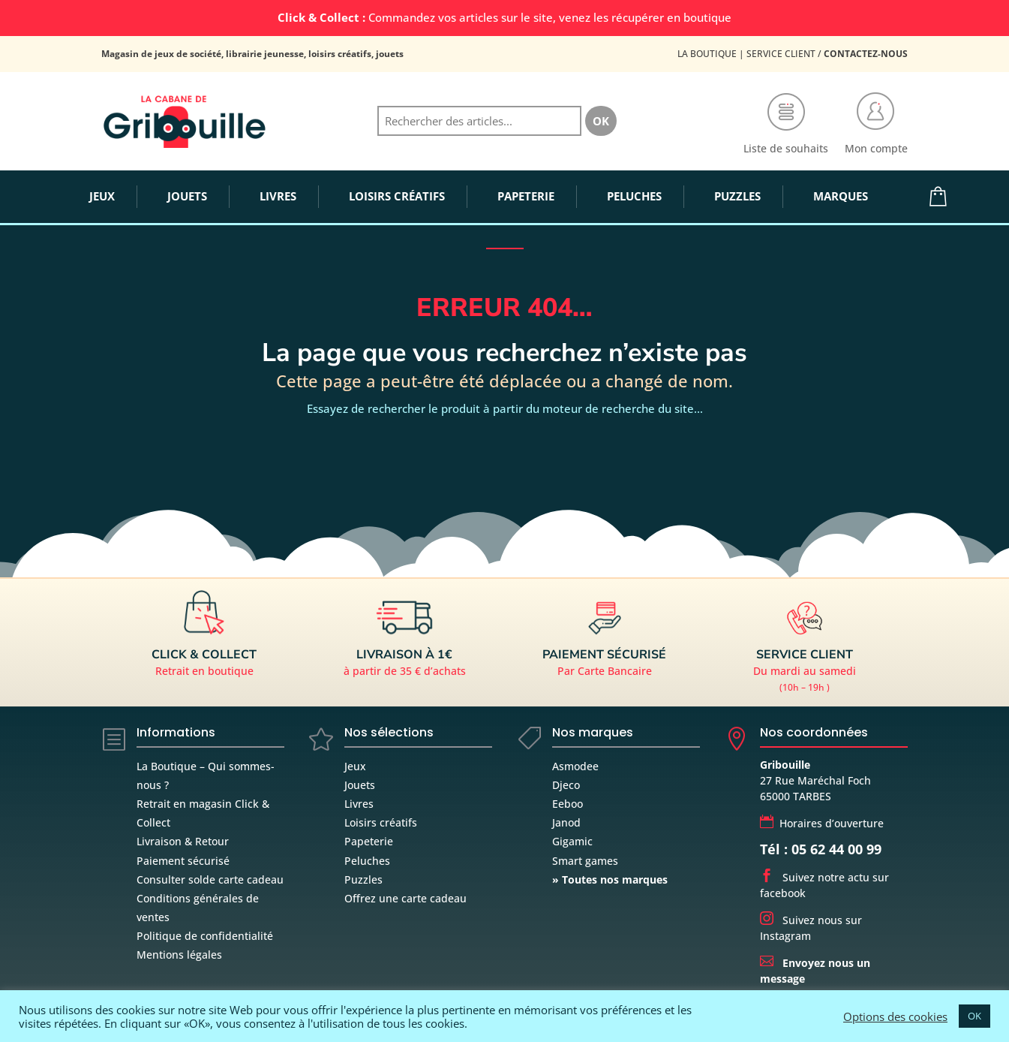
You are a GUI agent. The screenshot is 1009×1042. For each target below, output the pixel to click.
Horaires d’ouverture (822, 823)
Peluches (367, 861)
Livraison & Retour (183, 841)
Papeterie (368, 841)
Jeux (355, 766)
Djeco (566, 785)
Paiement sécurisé (183, 861)
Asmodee (575, 766)
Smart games (585, 861)
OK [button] (974, 1015)
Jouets (359, 785)
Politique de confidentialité (205, 936)
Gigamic (572, 841)
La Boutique (707, 53)
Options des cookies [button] (895, 1016)
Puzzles (363, 879)
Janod (566, 822)
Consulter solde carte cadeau (210, 879)
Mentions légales (179, 954)
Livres (359, 804)
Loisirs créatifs (380, 822)
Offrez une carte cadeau (405, 898)
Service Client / (827, 53)
